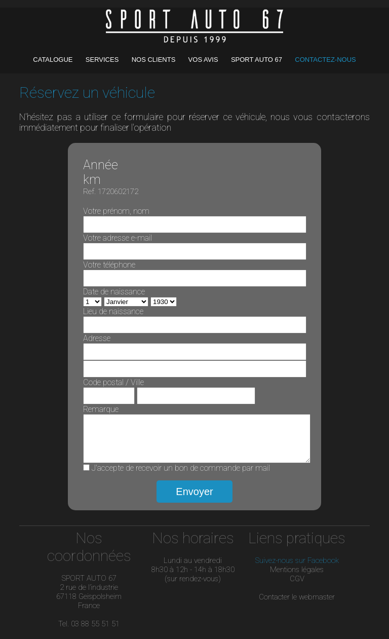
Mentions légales (297, 577)
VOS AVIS (204, 59)
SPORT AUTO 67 (256, 59)
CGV (297, 586)
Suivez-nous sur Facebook (297, 568)
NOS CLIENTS (154, 59)
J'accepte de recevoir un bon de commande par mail (181, 475)
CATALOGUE (53, 59)
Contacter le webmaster (297, 604)
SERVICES (103, 59)
